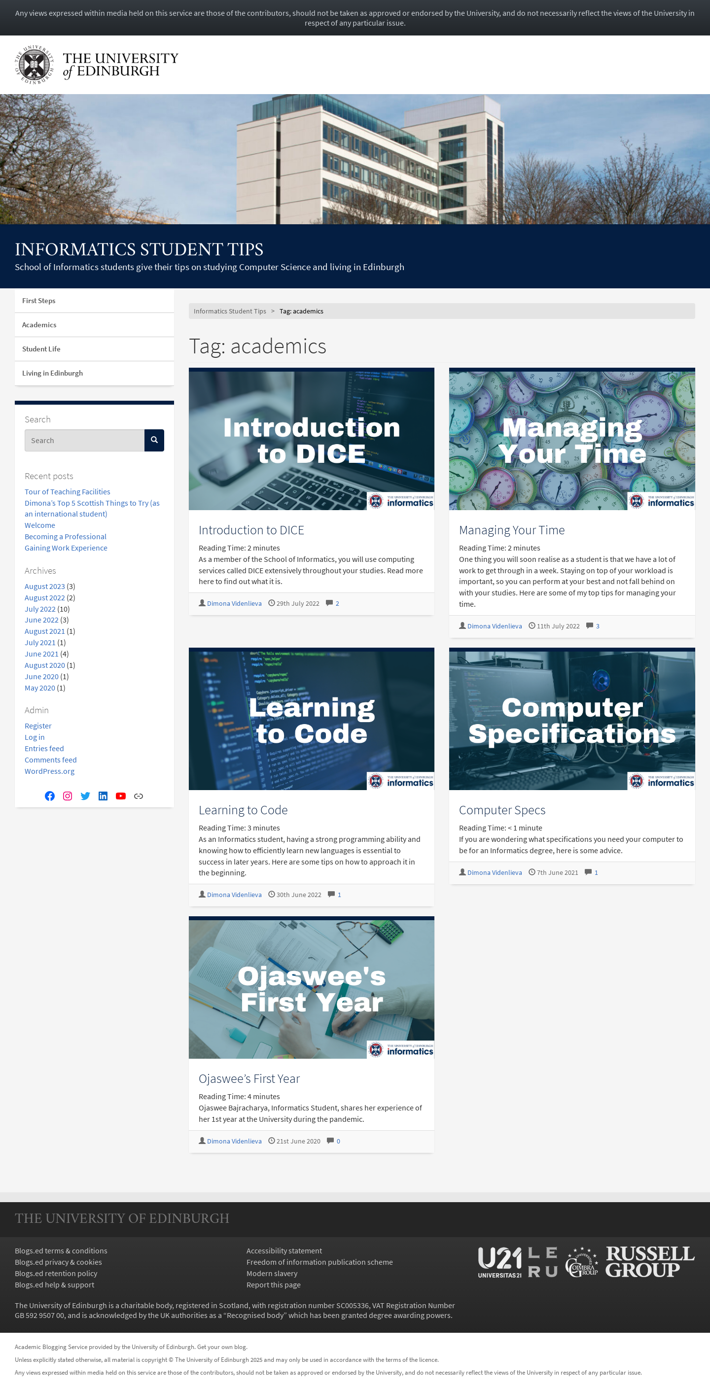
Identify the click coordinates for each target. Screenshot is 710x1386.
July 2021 (40, 642)
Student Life (41, 348)
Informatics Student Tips (139, 251)
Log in (35, 737)
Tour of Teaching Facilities (67, 491)
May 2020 (40, 688)
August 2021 (45, 631)
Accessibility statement (284, 1250)
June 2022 (42, 619)
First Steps (38, 300)
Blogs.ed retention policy (56, 1273)
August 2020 (45, 665)
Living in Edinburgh (52, 373)
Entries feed (44, 748)
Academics (39, 324)
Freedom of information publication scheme (320, 1262)
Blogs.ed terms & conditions (61, 1250)
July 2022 (40, 609)
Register (38, 725)
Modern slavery (272, 1273)
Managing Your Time (512, 529)
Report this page (274, 1284)
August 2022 (45, 597)
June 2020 (42, 676)
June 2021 (42, 653)
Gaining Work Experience (66, 548)
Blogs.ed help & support (54, 1284)
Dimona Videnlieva (234, 603)
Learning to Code (243, 809)
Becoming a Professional (65, 536)
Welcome (40, 525)
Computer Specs (502, 809)
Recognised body (255, 1315)
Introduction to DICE (251, 529)
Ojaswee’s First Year (249, 1078)
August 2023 (45, 586)
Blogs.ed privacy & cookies (58, 1262)
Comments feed (51, 759)
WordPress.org (49, 771)
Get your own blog (221, 1347)
